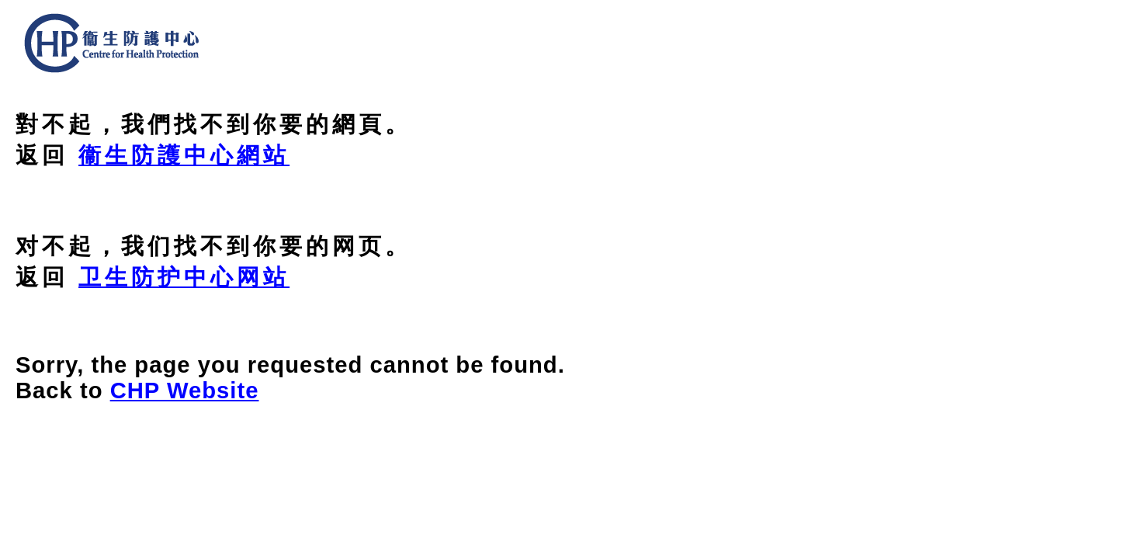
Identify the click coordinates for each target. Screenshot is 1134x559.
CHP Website (184, 390)
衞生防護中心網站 (184, 155)
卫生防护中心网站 (184, 277)
